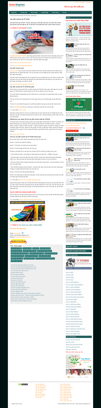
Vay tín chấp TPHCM (18, 134)
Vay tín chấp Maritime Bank (74, 319)
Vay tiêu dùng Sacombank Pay (19, 288)
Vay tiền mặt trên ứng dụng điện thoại (45, 258)
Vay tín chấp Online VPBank (73, 96)
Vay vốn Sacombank (40, 394)
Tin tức (68, 17)
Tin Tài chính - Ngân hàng (30, 15)
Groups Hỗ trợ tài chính (73, 125)
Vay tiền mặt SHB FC (29, 258)
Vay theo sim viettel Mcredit (18, 281)
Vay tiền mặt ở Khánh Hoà (29, 251)
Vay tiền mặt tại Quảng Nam (44, 251)
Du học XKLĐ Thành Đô (73, 339)
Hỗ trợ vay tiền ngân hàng (18, 228)
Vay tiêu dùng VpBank (72, 314)
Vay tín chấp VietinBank (73, 287)
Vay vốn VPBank (39, 390)
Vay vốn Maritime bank (41, 389)
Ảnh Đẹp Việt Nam (71, 349)
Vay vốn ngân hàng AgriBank (74, 285)
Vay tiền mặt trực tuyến (17, 258)
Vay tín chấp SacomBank (73, 304)
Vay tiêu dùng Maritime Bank (74, 321)
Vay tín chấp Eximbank (72, 316)
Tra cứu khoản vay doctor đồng (82, 179)
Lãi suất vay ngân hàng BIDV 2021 (20, 286)
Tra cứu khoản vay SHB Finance (19, 270)
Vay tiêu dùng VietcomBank (74, 294)
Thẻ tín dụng (55, 12)
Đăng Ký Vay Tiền (72, 131)
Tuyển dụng (89, 2)
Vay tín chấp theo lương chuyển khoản (30, 199)
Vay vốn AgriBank (39, 384)
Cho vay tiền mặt (27, 248)
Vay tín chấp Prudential (72, 331)
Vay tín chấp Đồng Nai (65, 389)
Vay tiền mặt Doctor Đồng (17, 256)
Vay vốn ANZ (38, 392)
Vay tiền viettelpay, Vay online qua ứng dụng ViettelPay (25, 292)
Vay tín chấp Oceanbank (17, 274)
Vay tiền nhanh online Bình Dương (22, 65)
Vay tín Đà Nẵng (64, 399)
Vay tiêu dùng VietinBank (73, 289)
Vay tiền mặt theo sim (16, 251)
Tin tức (64, 12)
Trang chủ (13, 12)
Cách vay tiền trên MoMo (17, 285)
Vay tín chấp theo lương (73, 326)
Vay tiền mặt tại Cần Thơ (31, 256)
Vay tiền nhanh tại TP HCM (18, 56)
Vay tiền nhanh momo (16, 261)
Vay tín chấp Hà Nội (65, 384)
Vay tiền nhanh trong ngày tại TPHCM (23, 84)
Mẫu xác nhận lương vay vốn (74, 352)
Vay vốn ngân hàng (72, 255)
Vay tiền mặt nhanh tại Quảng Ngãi (19, 253)
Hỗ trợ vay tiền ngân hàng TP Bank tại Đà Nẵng (24, 297)
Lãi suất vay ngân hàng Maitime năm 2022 (22, 265)
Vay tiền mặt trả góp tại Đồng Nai (22, 62)
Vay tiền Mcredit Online (17, 277)
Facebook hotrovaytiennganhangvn (76, 123)
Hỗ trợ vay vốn (70, 120)
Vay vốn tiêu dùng (18, 15)
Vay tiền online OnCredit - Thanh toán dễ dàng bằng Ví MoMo (27, 294)
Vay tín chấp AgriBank (72, 282)
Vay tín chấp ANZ (71, 309)
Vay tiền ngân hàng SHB (17, 283)
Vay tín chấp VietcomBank (73, 292)
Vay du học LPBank (79, 85)
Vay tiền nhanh (14, 70)
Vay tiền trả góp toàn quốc (76, 251)
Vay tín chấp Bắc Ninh (65, 392)
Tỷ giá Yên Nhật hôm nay (80, 65)
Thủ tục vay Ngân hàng (73, 333)
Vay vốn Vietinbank (40, 387)
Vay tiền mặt (23, 12)
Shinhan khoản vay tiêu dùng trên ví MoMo (22, 296)
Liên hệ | (77, 2)
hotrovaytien (17, 233)
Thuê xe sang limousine (73, 347)
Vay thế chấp (44, 12)
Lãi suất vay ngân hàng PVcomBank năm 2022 (23, 268)
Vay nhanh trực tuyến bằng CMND (77, 20)
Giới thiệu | (82, 2)
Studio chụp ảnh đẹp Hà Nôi (74, 344)
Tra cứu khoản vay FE (79, 169)
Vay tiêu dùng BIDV (71, 299)
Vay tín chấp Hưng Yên (65, 394)
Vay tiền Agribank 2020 (17, 290)
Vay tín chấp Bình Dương (66, 387)
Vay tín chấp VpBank (72, 311)
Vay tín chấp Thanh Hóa (66, 400)
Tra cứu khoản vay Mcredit (18, 276)
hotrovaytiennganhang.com (22, 237)
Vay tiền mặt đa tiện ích (44, 256)
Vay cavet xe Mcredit (16, 279)
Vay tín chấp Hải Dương (66, 395)
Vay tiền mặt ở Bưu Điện (51, 253)
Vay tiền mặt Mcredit (45, 248)
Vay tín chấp (34, 12)
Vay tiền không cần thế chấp (74, 324)
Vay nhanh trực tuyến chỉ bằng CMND (30, 225)
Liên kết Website (71, 337)
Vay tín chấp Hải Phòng (66, 397)
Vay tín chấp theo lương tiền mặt (75, 329)
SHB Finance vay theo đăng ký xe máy (21, 299)
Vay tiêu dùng (70, 277)
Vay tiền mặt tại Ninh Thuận (36, 253)
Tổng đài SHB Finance (17, 272)
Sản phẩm (69, 200)
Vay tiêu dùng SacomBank (73, 307)
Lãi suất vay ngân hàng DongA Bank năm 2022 (23, 266)
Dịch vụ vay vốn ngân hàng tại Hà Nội (29, 179)
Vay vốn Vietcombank (40, 386)
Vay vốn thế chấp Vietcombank (75, 297)
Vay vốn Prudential (40, 395)
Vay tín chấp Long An (65, 390)
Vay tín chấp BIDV (71, 302)
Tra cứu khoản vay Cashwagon (82, 189)
